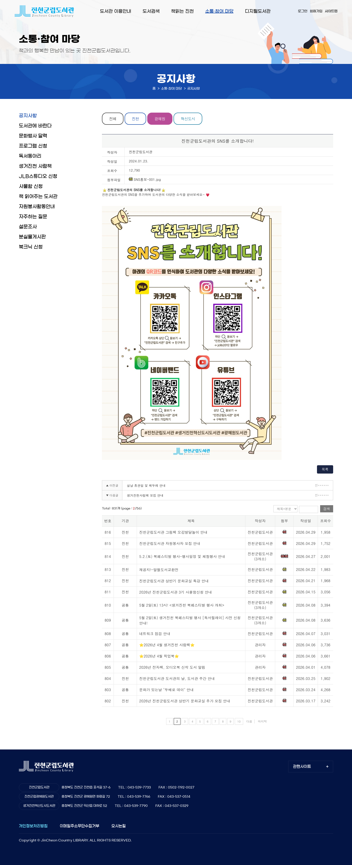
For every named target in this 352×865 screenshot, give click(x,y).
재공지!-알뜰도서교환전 (158, 569)
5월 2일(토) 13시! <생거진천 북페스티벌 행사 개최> (181, 605)
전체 (112, 118)
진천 (135, 118)
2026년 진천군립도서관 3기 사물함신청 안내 (175, 592)
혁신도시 (188, 118)
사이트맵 (331, 11)
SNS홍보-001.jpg (145, 179)
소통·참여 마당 (219, 11)
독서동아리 (30, 156)
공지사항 (28, 115)
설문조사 (28, 226)
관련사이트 (302, 766)
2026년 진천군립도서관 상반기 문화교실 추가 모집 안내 (184, 700)
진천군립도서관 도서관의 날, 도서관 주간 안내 (177, 678)
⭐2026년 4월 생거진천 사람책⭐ (167, 644)
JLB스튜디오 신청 (38, 176)
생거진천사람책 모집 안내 (145, 495)
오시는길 (118, 826)
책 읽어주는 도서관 (38, 196)
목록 (325, 469)
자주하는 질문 (33, 216)
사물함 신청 (31, 186)
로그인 (302, 11)
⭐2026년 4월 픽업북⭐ (159, 656)
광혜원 (159, 118)
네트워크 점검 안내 (154, 633)
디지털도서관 (258, 11)
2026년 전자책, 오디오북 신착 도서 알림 (172, 667)
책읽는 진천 (182, 11)
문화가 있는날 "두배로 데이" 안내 (166, 689)
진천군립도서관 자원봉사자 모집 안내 (169, 543)
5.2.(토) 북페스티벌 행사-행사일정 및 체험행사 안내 (182, 556)
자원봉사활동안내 (37, 206)
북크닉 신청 (31, 247)
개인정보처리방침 (33, 826)
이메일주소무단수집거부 (79, 826)
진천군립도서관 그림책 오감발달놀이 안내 (173, 532)
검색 (326, 508)
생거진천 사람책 (35, 166)
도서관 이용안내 (115, 11)
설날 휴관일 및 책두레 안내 (146, 485)
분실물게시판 (32, 236)
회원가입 (316, 11)
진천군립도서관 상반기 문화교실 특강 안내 (174, 580)
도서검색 (151, 11)
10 (239, 721)
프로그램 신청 (33, 146)
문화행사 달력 (33, 135)
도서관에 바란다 (35, 125)
